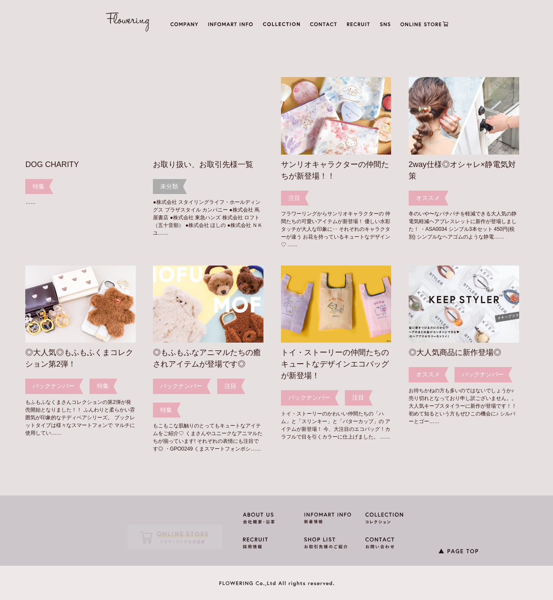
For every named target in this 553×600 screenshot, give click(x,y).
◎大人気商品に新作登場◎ (455, 352)
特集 (39, 186)
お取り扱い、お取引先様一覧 (203, 164)
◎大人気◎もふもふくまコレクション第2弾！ (79, 358)
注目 (294, 197)
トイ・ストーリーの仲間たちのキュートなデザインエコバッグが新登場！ (335, 364)
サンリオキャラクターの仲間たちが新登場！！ (335, 170)
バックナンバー (54, 385)
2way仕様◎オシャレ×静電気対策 (462, 170)
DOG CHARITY (52, 164)
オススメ (428, 197)
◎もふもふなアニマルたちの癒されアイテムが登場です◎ (207, 358)
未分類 (169, 186)
